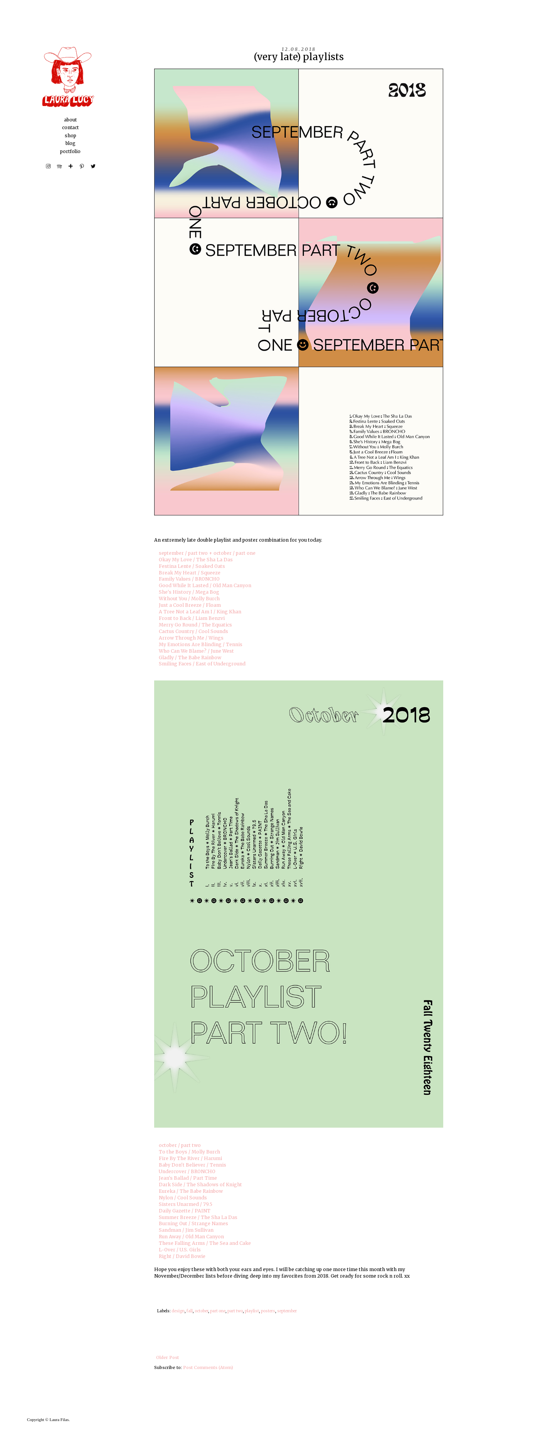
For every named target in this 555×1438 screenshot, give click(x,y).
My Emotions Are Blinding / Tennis (200, 644)
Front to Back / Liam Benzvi (192, 618)
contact (70, 127)
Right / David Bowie (182, 1256)
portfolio (70, 151)
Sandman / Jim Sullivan (186, 1230)
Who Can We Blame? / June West (196, 651)
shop (70, 135)
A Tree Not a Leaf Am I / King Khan (200, 612)
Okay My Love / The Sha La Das (196, 559)
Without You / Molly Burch (189, 598)
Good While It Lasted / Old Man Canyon (205, 585)
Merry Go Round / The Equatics (195, 625)
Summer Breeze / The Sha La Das (198, 1217)
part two (235, 1310)
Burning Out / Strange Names (193, 1223)
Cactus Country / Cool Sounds (193, 631)
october (201, 1310)
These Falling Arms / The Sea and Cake (205, 1243)
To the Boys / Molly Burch (189, 1152)
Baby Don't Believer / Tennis (192, 1165)
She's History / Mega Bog (189, 592)
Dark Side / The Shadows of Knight (200, 1184)
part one (217, 1310)
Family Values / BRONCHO (189, 579)
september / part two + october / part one (207, 553)
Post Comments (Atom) (208, 1367)
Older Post (167, 1357)
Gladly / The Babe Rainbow (190, 657)
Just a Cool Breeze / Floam (190, 605)
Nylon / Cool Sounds (183, 1198)
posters (268, 1310)
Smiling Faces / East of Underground (202, 664)
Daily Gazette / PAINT (184, 1211)
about (70, 120)
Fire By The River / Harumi (190, 1158)
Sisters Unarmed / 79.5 (185, 1204)
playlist (252, 1310)
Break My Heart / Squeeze (189, 573)
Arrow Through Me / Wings (191, 638)
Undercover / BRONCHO (187, 1171)
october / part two (180, 1145)
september (287, 1310)
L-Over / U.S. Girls (180, 1250)
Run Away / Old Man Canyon (191, 1236)
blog (71, 143)
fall (190, 1310)
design (178, 1310)
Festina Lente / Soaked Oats (192, 566)
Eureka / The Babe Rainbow (191, 1191)
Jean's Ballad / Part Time (188, 1178)
